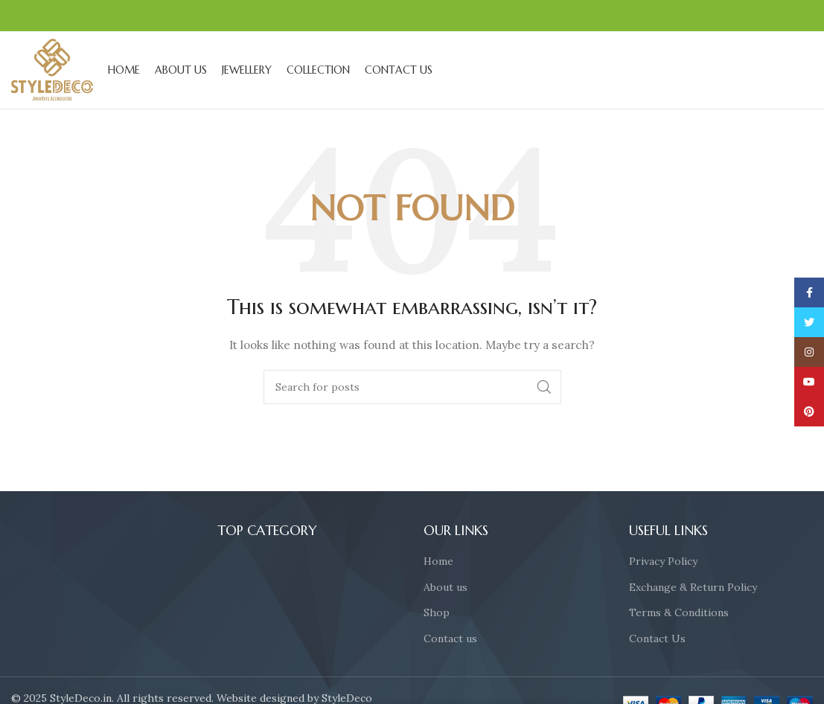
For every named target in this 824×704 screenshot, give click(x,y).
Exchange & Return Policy (693, 587)
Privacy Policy (663, 561)
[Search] (412, 387)
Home (438, 561)
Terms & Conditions (679, 612)
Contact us (450, 638)
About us (445, 587)
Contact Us (657, 638)
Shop (437, 612)
